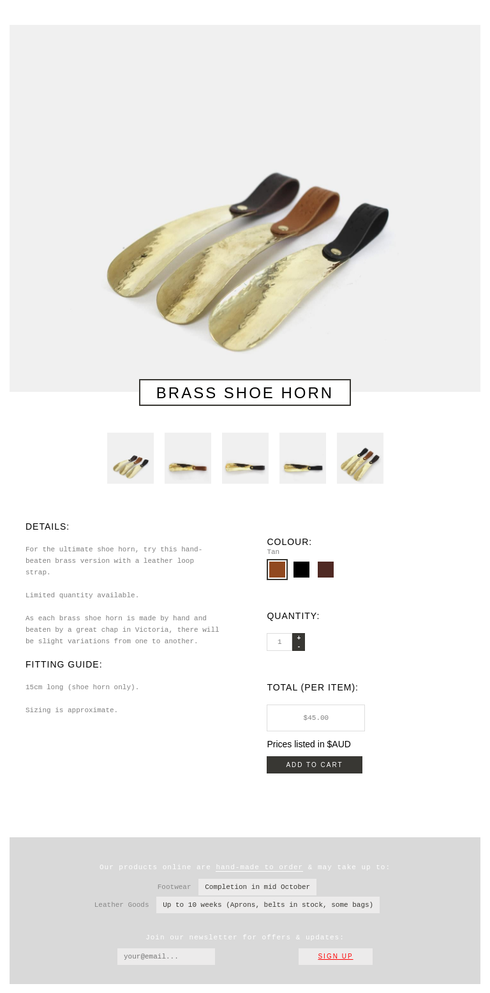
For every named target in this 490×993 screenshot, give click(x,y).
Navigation (467, 13)
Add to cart (314, 764)
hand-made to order (259, 866)
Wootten (34, 25)
